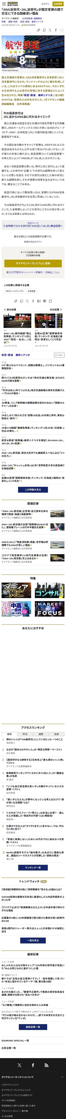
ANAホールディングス (15, 291)
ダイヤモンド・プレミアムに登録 (33, 263)
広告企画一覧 (9, 1048)
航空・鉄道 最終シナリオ (31, 22)
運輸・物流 (13, 22)
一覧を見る (33, 940)
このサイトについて (10, 1085)
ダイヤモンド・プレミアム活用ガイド (17, 1095)
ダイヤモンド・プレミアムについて (16, 1090)
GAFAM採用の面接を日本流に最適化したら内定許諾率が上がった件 (33, 898)
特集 (4, 22)
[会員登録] (58, 4)
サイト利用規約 (8, 1100)
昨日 (25, 734)
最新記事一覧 (33, 1027)
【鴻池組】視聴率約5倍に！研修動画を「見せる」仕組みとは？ (32, 889)
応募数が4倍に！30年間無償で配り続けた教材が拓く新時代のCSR (33, 919)
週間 (40, 734)
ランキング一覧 (33, 867)
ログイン (45, 4)
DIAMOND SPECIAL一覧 (15, 1040)
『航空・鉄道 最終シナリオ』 (38, 95)
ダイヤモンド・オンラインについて (18, 1077)
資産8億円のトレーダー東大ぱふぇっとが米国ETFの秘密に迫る (33, 930)
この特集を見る (33, 489)
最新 (9, 734)
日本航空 (31, 291)
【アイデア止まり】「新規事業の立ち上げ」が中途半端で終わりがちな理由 (33, 909)
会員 (56, 734)
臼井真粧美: (32, 18)
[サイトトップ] (12, 4)
